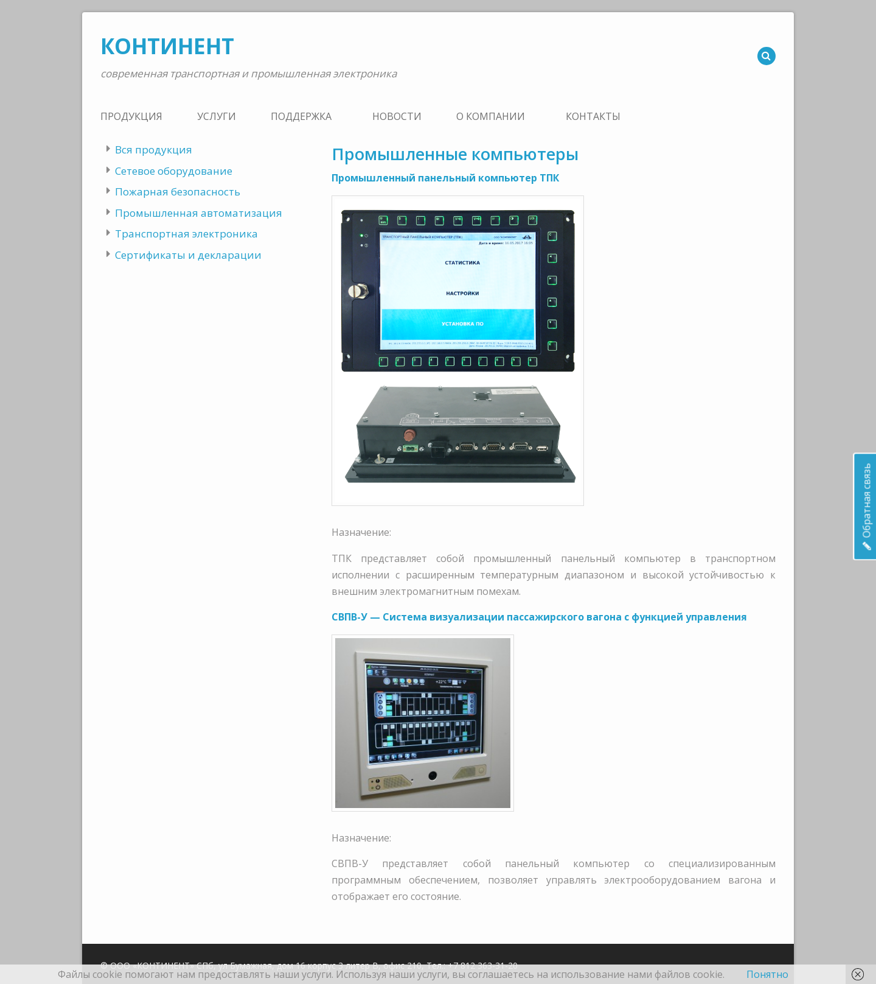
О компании (490, 116)
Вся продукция (153, 149)
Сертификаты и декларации (188, 255)
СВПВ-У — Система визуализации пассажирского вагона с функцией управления (539, 617)
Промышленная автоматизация (198, 213)
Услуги (216, 116)
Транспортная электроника (186, 234)
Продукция (131, 116)
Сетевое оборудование (173, 171)
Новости (397, 116)
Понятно (767, 974)
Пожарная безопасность (177, 191)
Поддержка (301, 116)
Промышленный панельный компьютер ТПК (445, 177)
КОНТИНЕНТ (167, 46)
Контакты (593, 116)
